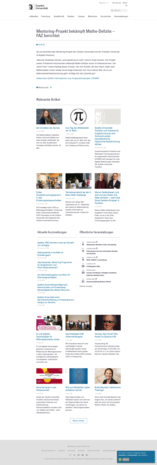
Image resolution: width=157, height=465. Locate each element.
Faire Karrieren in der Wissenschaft (46, 389)
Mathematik (43, 87)
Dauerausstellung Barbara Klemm (99, 282)
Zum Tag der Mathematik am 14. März (77, 129)
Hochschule (106, 16)
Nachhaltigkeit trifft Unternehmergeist (75, 335)
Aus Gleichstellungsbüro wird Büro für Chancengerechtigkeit (53, 276)
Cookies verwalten (107, 459)
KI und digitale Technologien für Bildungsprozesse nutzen (48, 336)
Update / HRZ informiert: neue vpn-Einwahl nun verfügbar (55, 244)
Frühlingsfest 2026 (93, 266)
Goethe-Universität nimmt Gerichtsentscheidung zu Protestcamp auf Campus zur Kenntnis (55, 300)
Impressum (79, 459)
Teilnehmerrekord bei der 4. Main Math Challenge (78, 193)
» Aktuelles (33, 16)
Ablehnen (126, 459)
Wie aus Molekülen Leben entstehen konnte (78, 389)
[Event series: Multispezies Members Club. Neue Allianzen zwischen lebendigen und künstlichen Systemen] (96, 242)
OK (120, 459)
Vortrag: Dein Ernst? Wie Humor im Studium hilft (106, 335)
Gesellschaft (59, 16)
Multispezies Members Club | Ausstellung (101, 245)
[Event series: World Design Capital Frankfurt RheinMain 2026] (96, 248)
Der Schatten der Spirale (48, 127)
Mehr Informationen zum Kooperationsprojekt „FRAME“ (74, 78)
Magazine (103, 3)
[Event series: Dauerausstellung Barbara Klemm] (96, 279)
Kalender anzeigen (86, 286)
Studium (70, 16)
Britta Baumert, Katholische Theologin (108, 389)
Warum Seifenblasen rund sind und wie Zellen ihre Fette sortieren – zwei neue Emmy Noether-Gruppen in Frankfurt (107, 198)
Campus (81, 16)
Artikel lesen (42, 78)
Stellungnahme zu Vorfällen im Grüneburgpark (50, 253)
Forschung (45, 16)
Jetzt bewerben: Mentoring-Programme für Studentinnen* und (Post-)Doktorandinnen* (54, 265)
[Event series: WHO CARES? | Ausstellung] (96, 257)
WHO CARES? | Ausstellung (97, 260)
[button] (78, 420)
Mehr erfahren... (143, 455)
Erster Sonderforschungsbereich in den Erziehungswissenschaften (48, 196)
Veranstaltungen (121, 16)
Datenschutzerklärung (92, 459)
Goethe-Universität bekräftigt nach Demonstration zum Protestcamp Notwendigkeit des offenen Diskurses (53, 287)
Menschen (92, 16)
